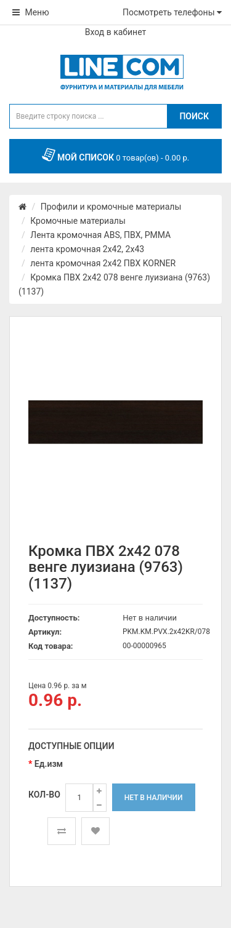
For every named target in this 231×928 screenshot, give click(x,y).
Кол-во (44, 794)
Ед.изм (48, 764)
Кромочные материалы (78, 221)
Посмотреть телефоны (172, 12)
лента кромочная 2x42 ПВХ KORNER (103, 263)
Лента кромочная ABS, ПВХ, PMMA (100, 235)
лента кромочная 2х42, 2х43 (87, 249)
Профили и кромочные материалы (111, 207)
